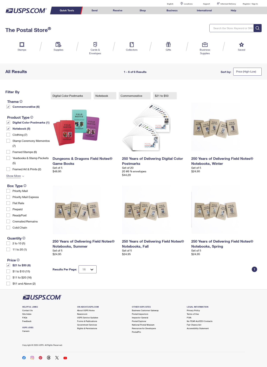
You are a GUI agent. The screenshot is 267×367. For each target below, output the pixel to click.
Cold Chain (20, 227)
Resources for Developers (144, 328)
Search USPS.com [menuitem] (250, 10)
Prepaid (17, 209)
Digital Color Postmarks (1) (31, 122)
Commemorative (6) (26, 106)
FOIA (189, 317)
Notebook (102, 95)
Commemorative (132, 95)
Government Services (87, 325)
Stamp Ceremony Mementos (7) (31, 143)
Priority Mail (20, 190)
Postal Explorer (139, 321)
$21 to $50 (162, 95)
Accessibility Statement (198, 328)
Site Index (26, 314)
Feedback (26, 321)
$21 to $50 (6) (22, 265)
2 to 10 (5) (19, 243)
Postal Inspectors (140, 314)
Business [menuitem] (172, 10)
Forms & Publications (87, 321)
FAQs (24, 317)
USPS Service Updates (87, 317)
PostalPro (136, 332)
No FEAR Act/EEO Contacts (199, 321)
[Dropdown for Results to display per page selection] (88, 269)
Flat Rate (18, 203)
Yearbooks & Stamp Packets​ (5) (31, 160)
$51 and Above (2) (24, 283)
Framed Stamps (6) (25, 152)
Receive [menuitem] (117, 10)
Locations (188, 4)
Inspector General (140, 317)
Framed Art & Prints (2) (27, 169)
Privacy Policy (193, 310)
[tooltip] (21, 101)
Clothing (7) (20, 134)
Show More (13, 175)
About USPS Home (86, 310)
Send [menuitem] (95, 10)
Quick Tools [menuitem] (67, 10)
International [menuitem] (204, 10)
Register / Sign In (250, 4)
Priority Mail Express (26, 197)
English (166, 4)
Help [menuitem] (233, 10)
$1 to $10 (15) (21, 271)
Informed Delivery (228, 4)
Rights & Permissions (87, 328)
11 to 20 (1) (20, 249)
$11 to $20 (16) (22, 277)
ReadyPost (20, 215)
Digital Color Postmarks (68, 95)
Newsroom (82, 314)
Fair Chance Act (194, 325)
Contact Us (27, 310)
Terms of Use (193, 314)
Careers (25, 331)
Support (206, 4)
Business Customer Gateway (145, 310)
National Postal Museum (143, 325)
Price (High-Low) (246, 71)
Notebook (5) (21, 128)
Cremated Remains (25, 221)
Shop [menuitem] (143, 10)
